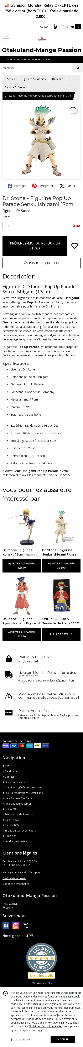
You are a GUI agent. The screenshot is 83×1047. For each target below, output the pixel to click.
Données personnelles (15, 884)
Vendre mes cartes (14, 841)
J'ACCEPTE (62, 1039)
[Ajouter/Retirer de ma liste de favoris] (75, 246)
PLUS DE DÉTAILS (61, 634)
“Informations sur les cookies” (62, 1022)
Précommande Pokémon (18, 814)
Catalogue (9, 771)
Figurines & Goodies (34, 79)
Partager (17, 185)
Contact (44, 26)
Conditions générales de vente (21, 787)
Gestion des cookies (14, 878)
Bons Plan (9, 836)
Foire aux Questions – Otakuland (22, 793)
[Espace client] (55, 27)
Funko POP (9, 809)
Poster (67, 185)
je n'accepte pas (20, 1039)
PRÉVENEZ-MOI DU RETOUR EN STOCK (35, 246)
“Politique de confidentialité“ (45, 1026)
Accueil (11, 79)
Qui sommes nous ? (15, 782)
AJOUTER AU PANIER (21, 566)
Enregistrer (42, 185)
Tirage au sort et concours (19, 830)
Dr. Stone (57, 79)
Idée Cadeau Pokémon (17, 803)
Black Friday (10, 820)
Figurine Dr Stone (15, 87)
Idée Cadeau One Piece (17, 798)
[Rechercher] (78, 68)
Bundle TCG (10, 825)
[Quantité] (10, 226)
